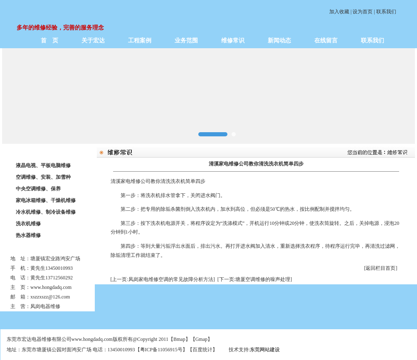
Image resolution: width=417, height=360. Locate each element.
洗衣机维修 (28, 224)
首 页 (49, 40)
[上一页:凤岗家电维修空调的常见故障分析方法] (163, 279)
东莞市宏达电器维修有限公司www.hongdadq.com (60, 339)
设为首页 (363, 12)
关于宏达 (93, 40)
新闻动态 (279, 40)
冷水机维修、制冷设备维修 (46, 212)
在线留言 (326, 40)
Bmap (179, 339)
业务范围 (186, 40)
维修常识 (232, 40)
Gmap (201, 339)
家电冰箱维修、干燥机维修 (46, 200)
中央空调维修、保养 (38, 189)
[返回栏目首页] (380, 268)
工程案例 (139, 40)
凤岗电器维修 (45, 306)
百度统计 (202, 350)
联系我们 (386, 12)
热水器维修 (28, 235)
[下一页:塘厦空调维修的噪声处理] (254, 279)
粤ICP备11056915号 (161, 350)
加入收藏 (339, 12)
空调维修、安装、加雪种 (43, 177)
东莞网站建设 (265, 350)
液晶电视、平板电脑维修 (43, 165)
